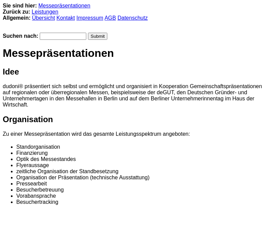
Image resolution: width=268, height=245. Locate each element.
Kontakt (65, 18)
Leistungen (45, 12)
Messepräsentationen (64, 6)
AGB (110, 18)
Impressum (89, 18)
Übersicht (43, 18)
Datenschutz (133, 18)
